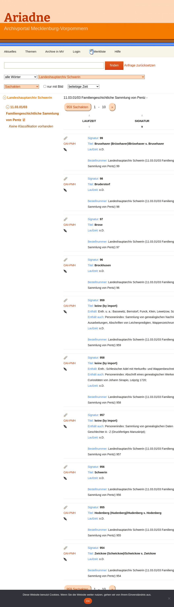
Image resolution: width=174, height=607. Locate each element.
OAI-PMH (70, 143)
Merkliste (97, 51)
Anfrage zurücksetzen (139, 65)
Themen (30, 51)
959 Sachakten (78, 107)
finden (114, 65)
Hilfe (118, 51)
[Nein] (169, 598)
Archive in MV (54, 51)
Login (76, 51)
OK (88, 601)
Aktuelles (10, 51)
